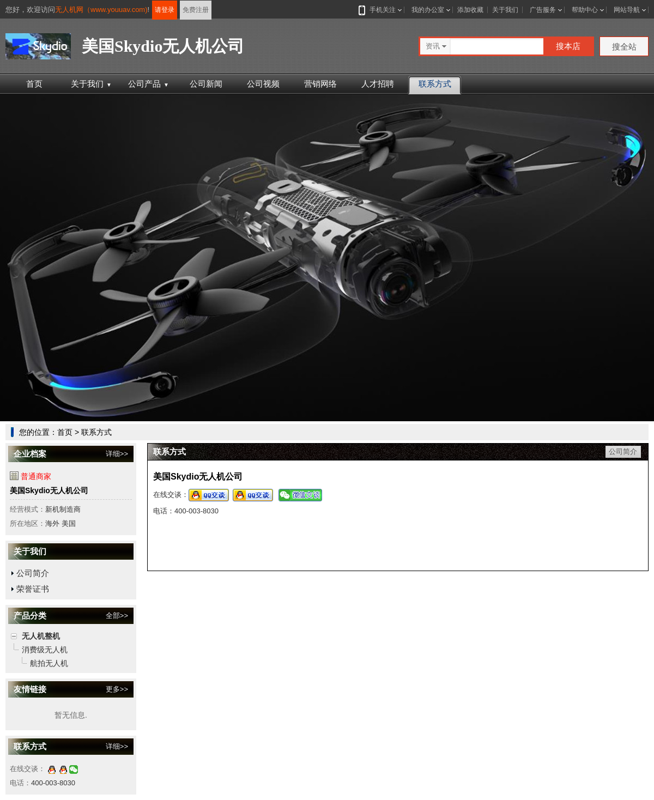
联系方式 (435, 83)
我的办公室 (427, 10)
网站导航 (627, 10)
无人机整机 (41, 636)
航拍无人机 (49, 663)
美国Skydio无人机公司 (49, 490)
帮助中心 (585, 10)
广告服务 (543, 10)
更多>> (117, 689)
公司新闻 (206, 83)
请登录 (164, 10)
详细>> (117, 454)
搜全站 (624, 46)
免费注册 (196, 10)
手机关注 (380, 10)
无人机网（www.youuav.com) (101, 9)
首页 (34, 83)
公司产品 (148, 83)
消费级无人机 (45, 649)
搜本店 (568, 46)
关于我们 (505, 10)
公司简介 (32, 573)
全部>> (117, 615)
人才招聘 (377, 83)
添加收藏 (470, 10)
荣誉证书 (32, 588)
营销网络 (320, 83)
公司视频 (263, 83)
